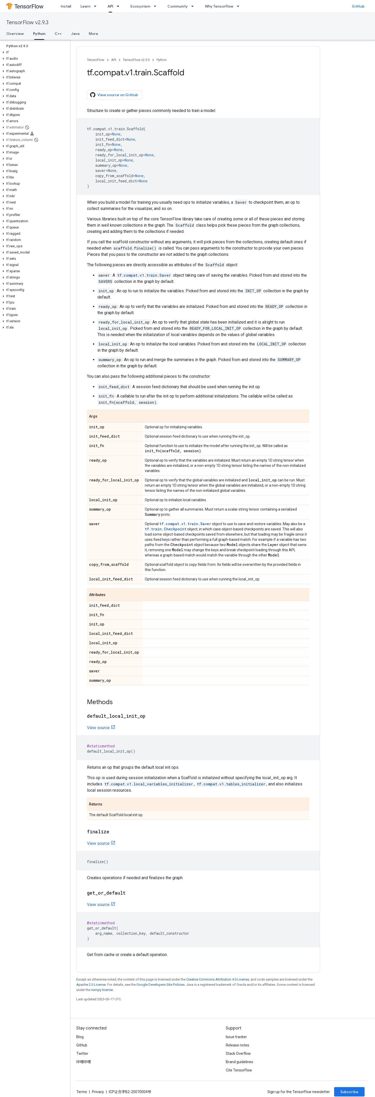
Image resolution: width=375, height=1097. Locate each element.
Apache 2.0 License (91, 985)
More (93, 33)
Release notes (237, 1045)
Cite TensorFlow (239, 1070)
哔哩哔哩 (83, 1062)
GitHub (358, 6)
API (113, 60)
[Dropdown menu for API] (119, 6)
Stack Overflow (238, 1053)
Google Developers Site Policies (160, 985)
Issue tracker (236, 1037)
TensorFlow (95, 60)
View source (98, 727)
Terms (81, 1092)
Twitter (82, 1053)
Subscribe (349, 1091)
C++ (58, 33)
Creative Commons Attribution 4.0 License (217, 979)
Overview (15, 33)
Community (177, 6)
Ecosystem (140, 6)
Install (66, 6)
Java (75, 33)
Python (162, 60)
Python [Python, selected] (39, 33)
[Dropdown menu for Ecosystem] (156, 6)
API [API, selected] (110, 6)
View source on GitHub (114, 94)
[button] (34, 52)
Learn (85, 6)
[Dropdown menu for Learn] (96, 6)
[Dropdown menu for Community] (194, 6)
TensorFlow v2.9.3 (27, 22)
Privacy (98, 1092)
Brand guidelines (239, 1062)
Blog (80, 1037)
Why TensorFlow (219, 6)
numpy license (102, 990)
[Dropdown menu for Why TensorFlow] (239, 6)
